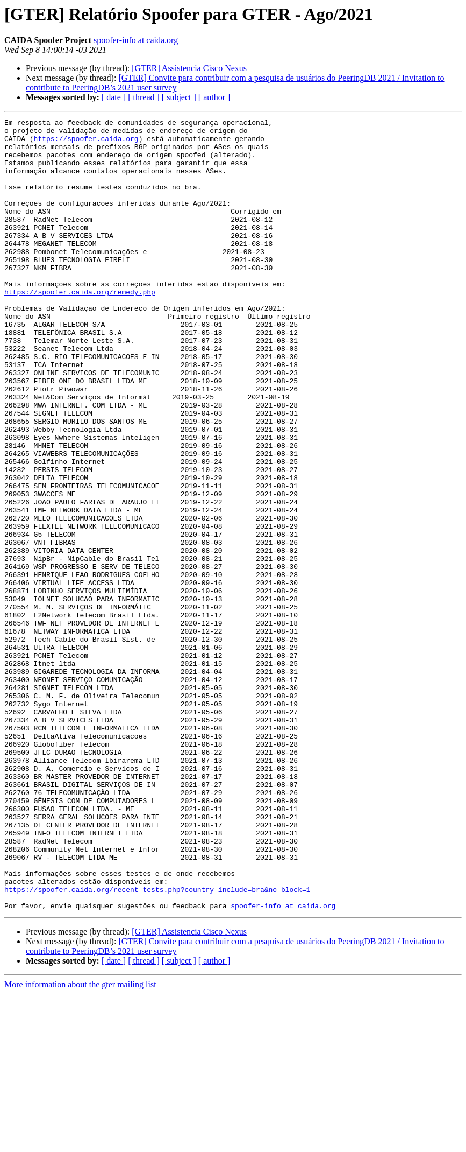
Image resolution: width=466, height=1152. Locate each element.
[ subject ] (179, 97)
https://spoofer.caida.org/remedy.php (79, 327)
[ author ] (214, 97)
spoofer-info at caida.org (136, 40)
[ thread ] (144, 97)
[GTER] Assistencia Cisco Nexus (189, 68)
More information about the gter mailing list (80, 1142)
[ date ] (114, 97)
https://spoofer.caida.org (86, 143)
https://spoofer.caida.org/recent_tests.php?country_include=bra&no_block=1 (157, 1044)
